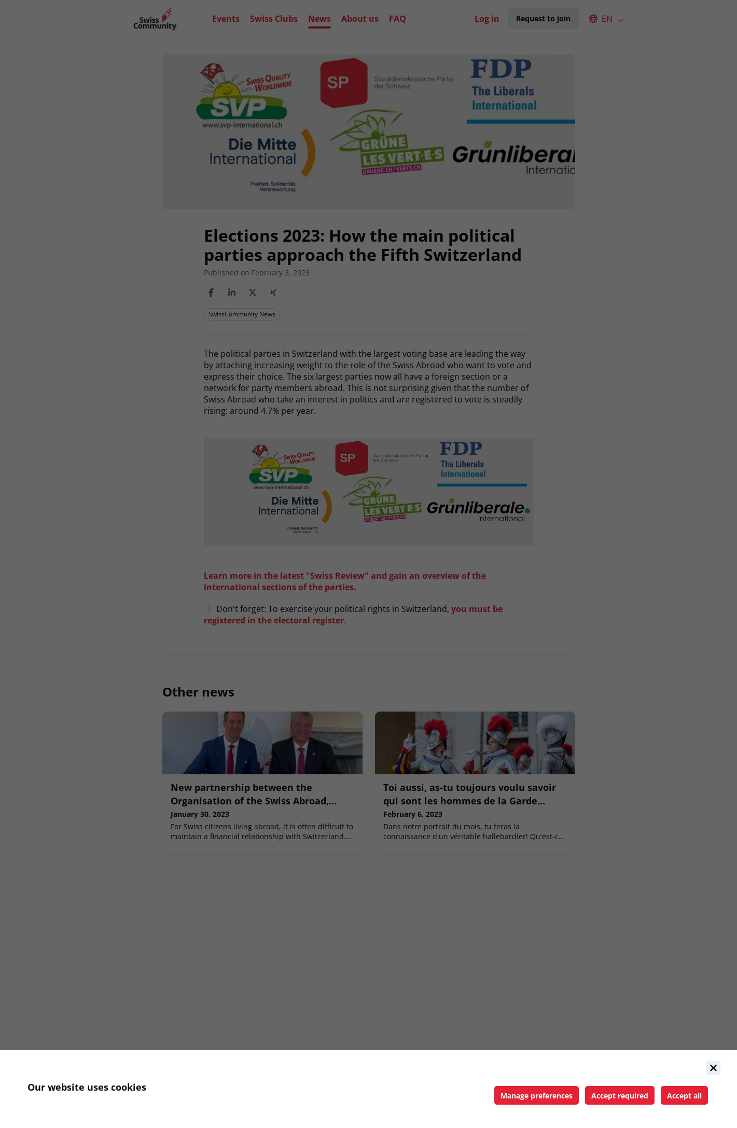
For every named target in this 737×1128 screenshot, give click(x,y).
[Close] (713, 1068)
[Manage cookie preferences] (536, 1095)
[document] (368, 1089)
